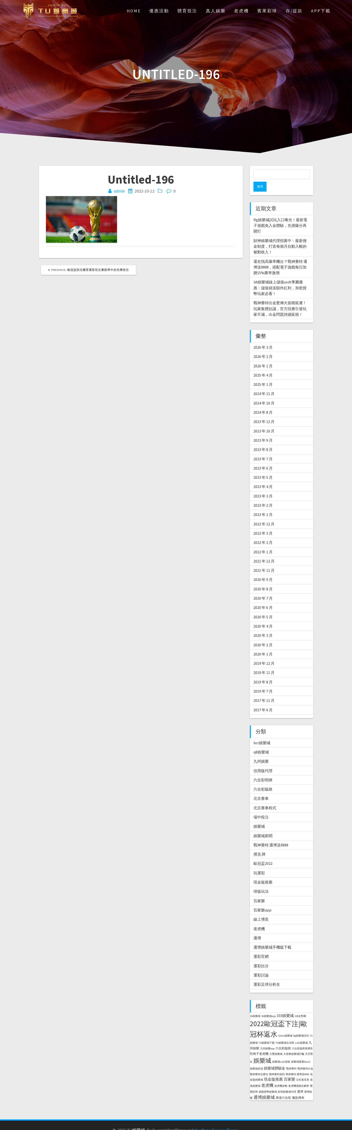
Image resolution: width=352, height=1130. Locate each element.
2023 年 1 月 (263, 504)
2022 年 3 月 (263, 523)
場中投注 (261, 807)
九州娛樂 (261, 751)
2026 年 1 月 (263, 356)
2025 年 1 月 (263, 374)
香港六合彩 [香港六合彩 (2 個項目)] (283, 1088)
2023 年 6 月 (263, 458)
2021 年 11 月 (264, 560)
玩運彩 (259, 863)
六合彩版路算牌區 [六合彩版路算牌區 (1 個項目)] (302, 1038)
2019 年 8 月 (263, 672)
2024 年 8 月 (263, 402)
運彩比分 (261, 956)
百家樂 (259, 890)
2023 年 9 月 (263, 430)
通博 (257, 928)
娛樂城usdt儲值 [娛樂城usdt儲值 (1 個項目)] (281, 1051)
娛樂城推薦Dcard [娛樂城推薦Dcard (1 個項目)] (300, 1051)
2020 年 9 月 (263, 569)
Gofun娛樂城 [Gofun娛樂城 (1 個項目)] (285, 1025)
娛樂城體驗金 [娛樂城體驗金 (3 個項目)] (274, 1058)
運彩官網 (261, 946)
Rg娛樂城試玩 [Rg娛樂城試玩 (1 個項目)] (301, 1025)
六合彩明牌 (262, 770)
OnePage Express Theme (216, 1120)
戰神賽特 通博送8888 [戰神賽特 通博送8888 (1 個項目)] (297, 1064)
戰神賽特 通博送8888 (270, 835)
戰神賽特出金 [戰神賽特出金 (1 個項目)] (305, 1058)
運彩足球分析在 (266, 974)
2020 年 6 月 (263, 597)
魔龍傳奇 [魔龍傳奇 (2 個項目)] (298, 1088)
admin (119, 191)
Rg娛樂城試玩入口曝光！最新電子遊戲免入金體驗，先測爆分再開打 (280, 215)
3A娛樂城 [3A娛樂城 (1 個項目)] (255, 1006)
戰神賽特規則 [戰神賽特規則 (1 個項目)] (277, 1064)
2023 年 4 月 (263, 476)
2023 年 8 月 (263, 439)
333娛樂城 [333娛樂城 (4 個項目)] (285, 1005)
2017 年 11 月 (264, 690)
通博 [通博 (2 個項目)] (300, 1082)
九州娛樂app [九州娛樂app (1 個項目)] (267, 1038)
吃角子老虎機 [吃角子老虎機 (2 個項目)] (259, 1044)
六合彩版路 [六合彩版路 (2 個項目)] (283, 1038)
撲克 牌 (259, 844)
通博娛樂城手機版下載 (272, 937)
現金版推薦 (262, 872)
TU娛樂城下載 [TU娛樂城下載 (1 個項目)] (267, 1032)
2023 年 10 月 (264, 421)
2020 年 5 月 (263, 607)
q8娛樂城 (261, 742)
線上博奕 (261, 909)
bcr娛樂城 (261, 732)
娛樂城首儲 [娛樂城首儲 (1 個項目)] (256, 1058)
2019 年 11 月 (264, 662)
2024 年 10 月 (264, 393)
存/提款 (294, 10)
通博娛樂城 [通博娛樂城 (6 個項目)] (264, 1087)
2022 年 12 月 (264, 514)
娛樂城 (259, 816)
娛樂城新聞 (262, 825)
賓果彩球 (267, 10)
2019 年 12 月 (264, 653)
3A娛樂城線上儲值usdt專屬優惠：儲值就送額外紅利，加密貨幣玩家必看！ (280, 278)
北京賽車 (261, 788)
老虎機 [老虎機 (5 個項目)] (267, 1075)
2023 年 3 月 (263, 486)
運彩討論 (261, 965)
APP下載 (321, 10)
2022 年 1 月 (263, 542)
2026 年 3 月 (263, 337)
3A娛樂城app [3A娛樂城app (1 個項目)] (268, 1006)
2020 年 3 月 (263, 625)
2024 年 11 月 (264, 383)
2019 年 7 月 (263, 681)
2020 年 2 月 (263, 635)
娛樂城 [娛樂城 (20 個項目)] (262, 1050)
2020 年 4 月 (263, 616)
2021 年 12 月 (264, 551)
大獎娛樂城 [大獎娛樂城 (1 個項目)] (275, 1044)
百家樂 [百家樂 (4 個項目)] (289, 1069)
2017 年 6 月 (263, 700)
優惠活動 (159, 10)
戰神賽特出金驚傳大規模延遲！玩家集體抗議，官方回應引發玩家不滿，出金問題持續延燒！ (280, 298)
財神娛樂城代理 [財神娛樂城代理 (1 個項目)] (287, 1081)
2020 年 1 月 (263, 644)
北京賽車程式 (264, 798)
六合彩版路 (262, 779)
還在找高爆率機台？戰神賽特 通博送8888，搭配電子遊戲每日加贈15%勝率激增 (280, 257)
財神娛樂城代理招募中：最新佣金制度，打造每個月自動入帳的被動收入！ (280, 236)
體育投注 (187, 10)
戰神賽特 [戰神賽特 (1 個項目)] (291, 1058)
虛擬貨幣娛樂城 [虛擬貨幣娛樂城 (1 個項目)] (268, 1081)
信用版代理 (262, 760)
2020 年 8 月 (263, 579)
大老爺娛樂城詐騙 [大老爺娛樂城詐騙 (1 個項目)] (293, 1044)
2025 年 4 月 (263, 365)
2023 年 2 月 (263, 495)
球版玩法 (261, 881)
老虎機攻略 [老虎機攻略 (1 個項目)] (280, 1075)
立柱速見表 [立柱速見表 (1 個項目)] (302, 1069)
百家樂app (262, 900)
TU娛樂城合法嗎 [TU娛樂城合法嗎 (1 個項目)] (284, 1032)
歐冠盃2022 (262, 853)
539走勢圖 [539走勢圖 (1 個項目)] (300, 1006)
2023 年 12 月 (264, 411)
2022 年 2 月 (263, 532)
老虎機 (241, 10)
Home (134, 10)
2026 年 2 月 (263, 346)
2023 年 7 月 (263, 449)
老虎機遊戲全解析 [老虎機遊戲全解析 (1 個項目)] (298, 1075)
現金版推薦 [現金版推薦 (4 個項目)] (273, 1069)
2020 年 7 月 (263, 588)
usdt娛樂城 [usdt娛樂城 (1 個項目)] (301, 1032)
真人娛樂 (216, 10)
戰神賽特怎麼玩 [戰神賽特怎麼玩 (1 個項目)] (259, 1064)
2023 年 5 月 (263, 467)
